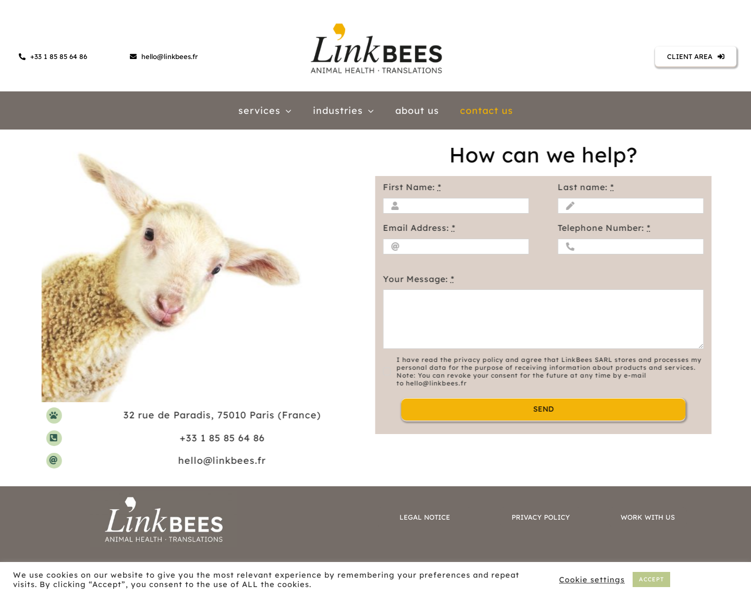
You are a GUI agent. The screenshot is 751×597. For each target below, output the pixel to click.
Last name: (584, 187)
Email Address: (418, 228)
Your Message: (417, 279)
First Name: (411, 187)
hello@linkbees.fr (223, 460)
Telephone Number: (602, 228)
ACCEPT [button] (651, 579)
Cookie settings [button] (592, 579)
